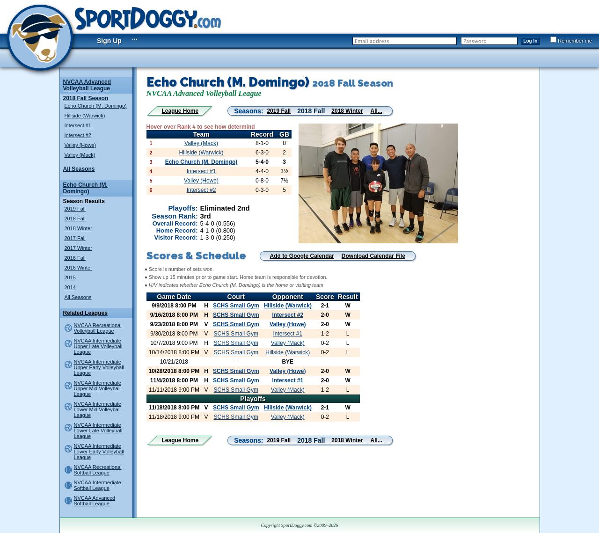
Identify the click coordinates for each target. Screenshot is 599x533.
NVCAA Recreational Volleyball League (98, 328)
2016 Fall (75, 258)
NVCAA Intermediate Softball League (98, 485)
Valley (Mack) (80, 155)
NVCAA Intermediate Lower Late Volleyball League (98, 430)
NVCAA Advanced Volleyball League (87, 85)
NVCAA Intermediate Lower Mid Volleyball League (98, 409)
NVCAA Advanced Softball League (95, 500)
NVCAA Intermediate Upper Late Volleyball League (98, 346)
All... (376, 111)
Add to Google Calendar (302, 256)
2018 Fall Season (86, 98)
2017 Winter (78, 248)
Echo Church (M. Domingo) (96, 106)
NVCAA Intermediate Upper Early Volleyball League (99, 367)
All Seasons (79, 169)
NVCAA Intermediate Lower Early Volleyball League (99, 451)
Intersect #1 (78, 125)
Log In (530, 41)
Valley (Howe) (80, 145)
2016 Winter (78, 267)
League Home (180, 111)
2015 (70, 277)
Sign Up (109, 40)
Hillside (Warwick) (85, 115)
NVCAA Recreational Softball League (98, 469)
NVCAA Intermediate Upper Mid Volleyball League (98, 388)
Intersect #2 (78, 135)
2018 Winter (78, 228)
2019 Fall (75, 209)
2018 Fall (75, 218)
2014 (70, 287)
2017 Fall (75, 238)
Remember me (571, 41)
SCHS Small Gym (236, 305)
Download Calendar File (373, 256)
